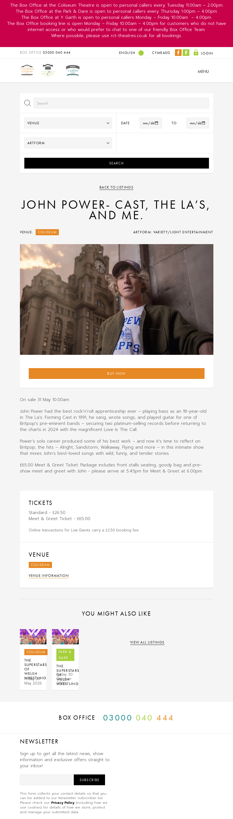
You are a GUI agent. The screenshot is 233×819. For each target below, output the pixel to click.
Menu (203, 71)
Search (116, 163)
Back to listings (116, 187)
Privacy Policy (62, 802)
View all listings (147, 642)
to (174, 123)
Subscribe (90, 779)
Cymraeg (161, 52)
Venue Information (49, 575)
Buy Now (116, 373)
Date (125, 123)
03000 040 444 (56, 52)
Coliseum (47, 232)
